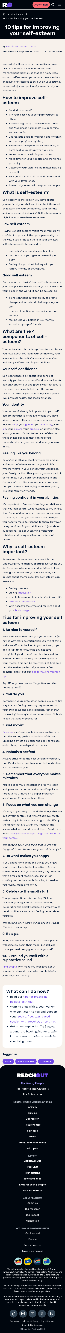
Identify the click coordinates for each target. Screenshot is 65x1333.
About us (32, 1203)
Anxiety (32, 1107)
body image (22, 610)
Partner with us (32, 1245)
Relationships (33, 1125)
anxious (13, 601)
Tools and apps (32, 1178)
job (4, 428)
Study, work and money (33, 1142)
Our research (32, 1209)
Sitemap (50, 1321)
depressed (28, 601)
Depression (32, 1119)
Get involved (32, 1233)
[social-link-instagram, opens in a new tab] (23, 1314)
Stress (32, 1136)
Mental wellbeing (26, 1061)
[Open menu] (59, 5)
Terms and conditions (19, 1321)
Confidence (17, 14)
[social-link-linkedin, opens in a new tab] (51, 1314)
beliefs (18, 428)
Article (8, 1061)
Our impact (32, 1215)
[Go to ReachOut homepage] (7, 5)
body (15, 424)
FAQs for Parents (33, 1190)
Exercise (8, 731)
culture (34, 428)
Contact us (32, 1221)
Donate (32, 1239)
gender (29, 424)
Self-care (32, 1131)
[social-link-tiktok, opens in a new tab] (14, 1314)
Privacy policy (37, 1321)
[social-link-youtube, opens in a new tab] (32, 1314)
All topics (32, 1148)
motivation (24, 592)
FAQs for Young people (32, 1184)
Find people (10, 966)
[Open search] (53, 5)
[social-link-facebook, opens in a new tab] (42, 1314)
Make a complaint (32, 1251)
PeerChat (32, 1167)
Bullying (32, 1113)
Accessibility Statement (32, 1325)
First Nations (32, 1173)
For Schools (32, 1094)
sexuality (46, 424)
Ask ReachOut (32, 1161)
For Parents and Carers (32, 1089)
